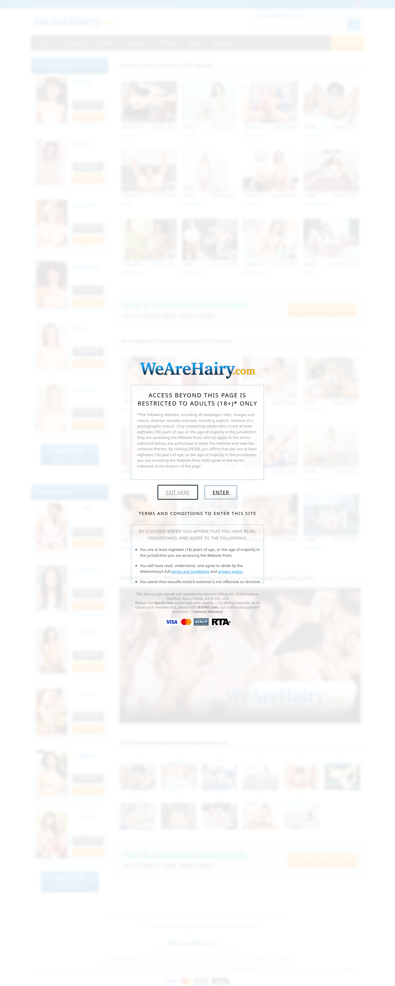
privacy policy (230, 571)
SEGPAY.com (207, 607)
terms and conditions (190, 571)
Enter (220, 492)
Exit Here (178, 492)
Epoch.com (163, 603)
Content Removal (208, 611)
